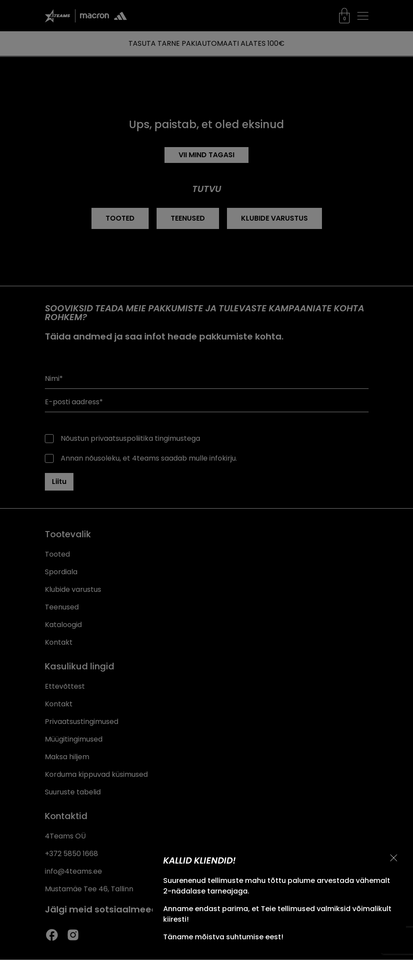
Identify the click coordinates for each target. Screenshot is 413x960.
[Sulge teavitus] (393, 858)
